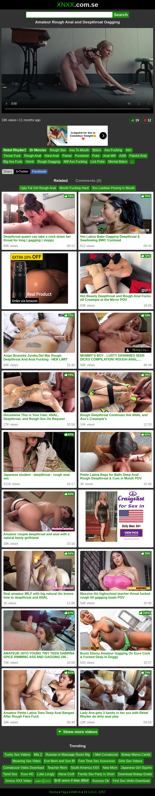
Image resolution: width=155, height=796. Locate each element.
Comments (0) (88, 180)
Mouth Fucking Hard (74, 188)
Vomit (30, 161)
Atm (128, 150)
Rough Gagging (49, 161)
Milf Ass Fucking (75, 161)
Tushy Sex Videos (17, 754)
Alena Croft (66, 774)
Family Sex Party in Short (96, 774)
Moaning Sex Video (26, 761)
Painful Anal (138, 156)
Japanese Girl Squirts (136, 767)
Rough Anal (32, 156)
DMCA (76, 792)
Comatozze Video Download (23, 767)
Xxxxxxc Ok (100, 780)
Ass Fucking (113, 150)
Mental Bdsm (117, 161)
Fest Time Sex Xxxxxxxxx (96, 761)
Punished (82, 156)
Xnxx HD (27, 774)
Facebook (39, 171)
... (132, 161)
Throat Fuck (12, 156)
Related (61, 180)
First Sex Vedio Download (131, 780)
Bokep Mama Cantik (136, 754)
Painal (66, 156)
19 (135, 120)
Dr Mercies (38, 150)
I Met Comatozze (105, 754)
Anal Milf (109, 156)
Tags (64, 792)
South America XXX (85, 767)
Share (7, 171)
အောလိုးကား (43, 780)
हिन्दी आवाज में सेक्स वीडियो (71, 780)
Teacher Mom (57, 767)
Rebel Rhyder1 (14, 150)
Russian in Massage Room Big (68, 754)
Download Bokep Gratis (135, 774)
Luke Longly (45, 774)
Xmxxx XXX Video (18, 780)
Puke (95, 156)
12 (147, 120)
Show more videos (77, 732)
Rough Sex (58, 150)
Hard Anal (52, 156)
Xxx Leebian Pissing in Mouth (113, 188)
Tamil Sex (10, 774)
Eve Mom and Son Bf (59, 761)
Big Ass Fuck (12, 161)
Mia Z (38, 754)
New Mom (110, 767)
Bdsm (97, 150)
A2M (122, 156)
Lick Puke (98, 161)
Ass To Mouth (79, 150)
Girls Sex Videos (130, 761)
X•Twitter (22, 171)
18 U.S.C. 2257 (95, 792)
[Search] (69, 14)
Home (53, 792)
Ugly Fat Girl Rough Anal (38, 188)
